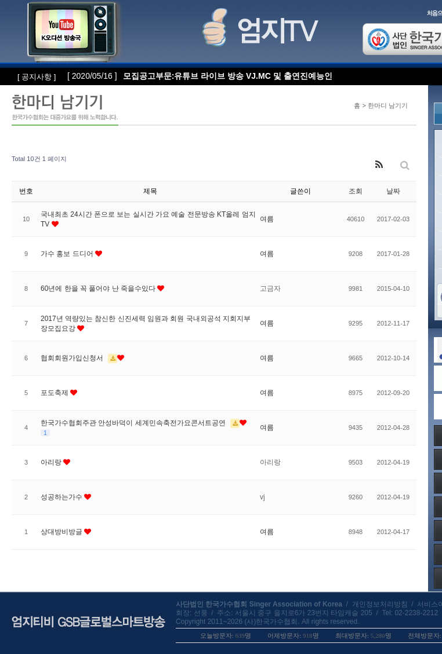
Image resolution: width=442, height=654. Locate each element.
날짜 (393, 191)
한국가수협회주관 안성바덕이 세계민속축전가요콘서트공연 (134, 423)
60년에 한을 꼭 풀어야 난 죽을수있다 (99, 288)
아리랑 (52, 462)
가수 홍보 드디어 (68, 254)
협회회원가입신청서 (73, 358)
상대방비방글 (62, 532)
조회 (356, 191)
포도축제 (55, 393)
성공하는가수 (62, 497)
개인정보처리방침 (380, 604)
